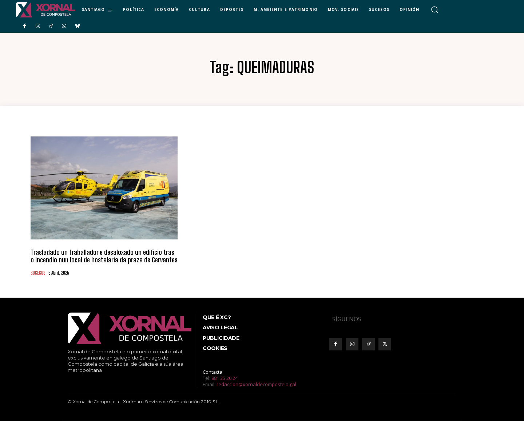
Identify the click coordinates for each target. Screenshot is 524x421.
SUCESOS (38, 273)
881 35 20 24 (224, 378)
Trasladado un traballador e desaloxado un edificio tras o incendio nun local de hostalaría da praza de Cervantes (104, 256)
